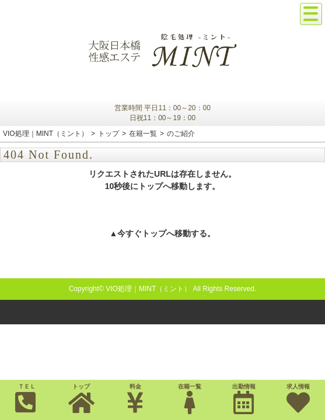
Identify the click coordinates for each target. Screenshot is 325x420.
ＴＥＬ (25, 398)
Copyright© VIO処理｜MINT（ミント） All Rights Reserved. (163, 289)
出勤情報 (243, 398)
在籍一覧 (189, 398)
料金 (136, 398)
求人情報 (298, 398)
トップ (81, 398)
